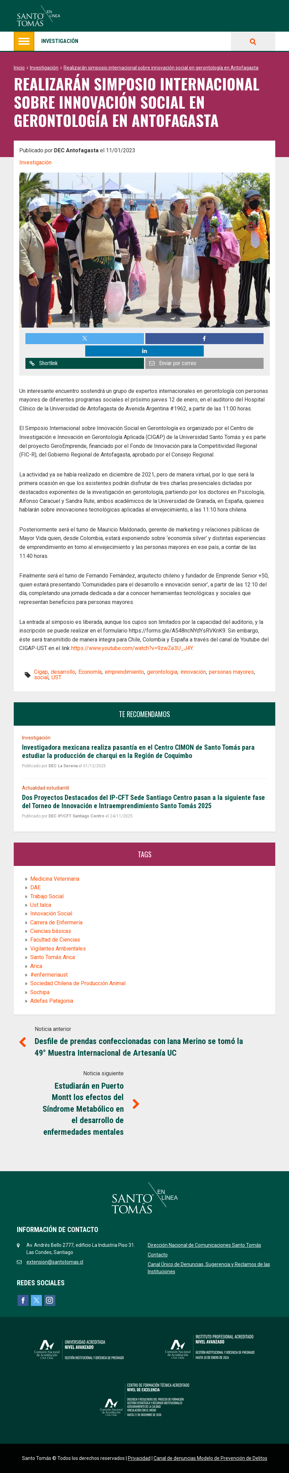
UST (57, 677)
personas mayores (231, 672)
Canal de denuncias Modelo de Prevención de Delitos (210, 1458)
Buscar (253, 41)
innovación (193, 672)
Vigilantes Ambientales (58, 948)
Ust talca (40, 905)
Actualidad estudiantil (45, 788)
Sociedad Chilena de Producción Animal (77, 983)
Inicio (19, 67)
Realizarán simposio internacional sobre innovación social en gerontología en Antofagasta (161, 67)
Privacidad (139, 1458)
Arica (36, 966)
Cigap (41, 672)
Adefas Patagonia (51, 1001)
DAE (35, 887)
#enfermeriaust (49, 974)
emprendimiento (124, 672)
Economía (90, 672)
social (41, 677)
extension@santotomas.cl (54, 1262)
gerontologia (162, 672)
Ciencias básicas (50, 931)
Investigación (46, 41)
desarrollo (63, 672)
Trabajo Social (47, 896)
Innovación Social (51, 913)
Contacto (158, 1254)
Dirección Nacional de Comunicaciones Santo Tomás (204, 1245)
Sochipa (39, 992)
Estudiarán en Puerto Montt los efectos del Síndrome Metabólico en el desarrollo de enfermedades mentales (83, 1109)
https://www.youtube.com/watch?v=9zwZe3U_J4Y (131, 648)
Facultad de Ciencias (55, 939)
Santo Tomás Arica (52, 957)
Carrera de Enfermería (56, 922)
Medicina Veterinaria (54, 879)
